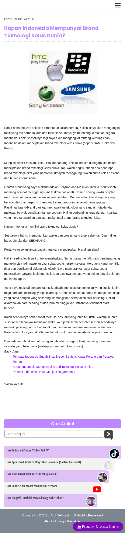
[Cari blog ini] (53, 434)
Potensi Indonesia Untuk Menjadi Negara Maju (44, 372)
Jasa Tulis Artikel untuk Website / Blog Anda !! (31, 474)
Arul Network (60, 515)
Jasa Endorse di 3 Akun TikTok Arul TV (27, 450)
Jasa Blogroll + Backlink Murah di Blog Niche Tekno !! (35, 498)
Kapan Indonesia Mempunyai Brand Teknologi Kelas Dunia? (53, 366)
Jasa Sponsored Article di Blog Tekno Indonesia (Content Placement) (43, 462)
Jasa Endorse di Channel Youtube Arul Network (31, 486)
